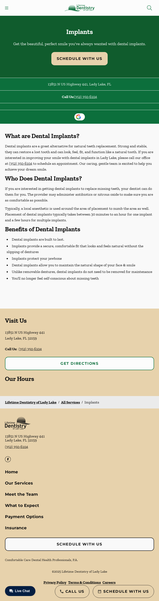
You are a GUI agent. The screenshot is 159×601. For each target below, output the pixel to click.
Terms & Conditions (84, 582)
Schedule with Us (79, 58)
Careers (109, 582)
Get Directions (79, 363)
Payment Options (24, 516)
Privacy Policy (54, 582)
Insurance (16, 527)
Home (11, 471)
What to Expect (22, 505)
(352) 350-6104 (85, 97)
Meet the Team (21, 494)
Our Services (19, 483)
